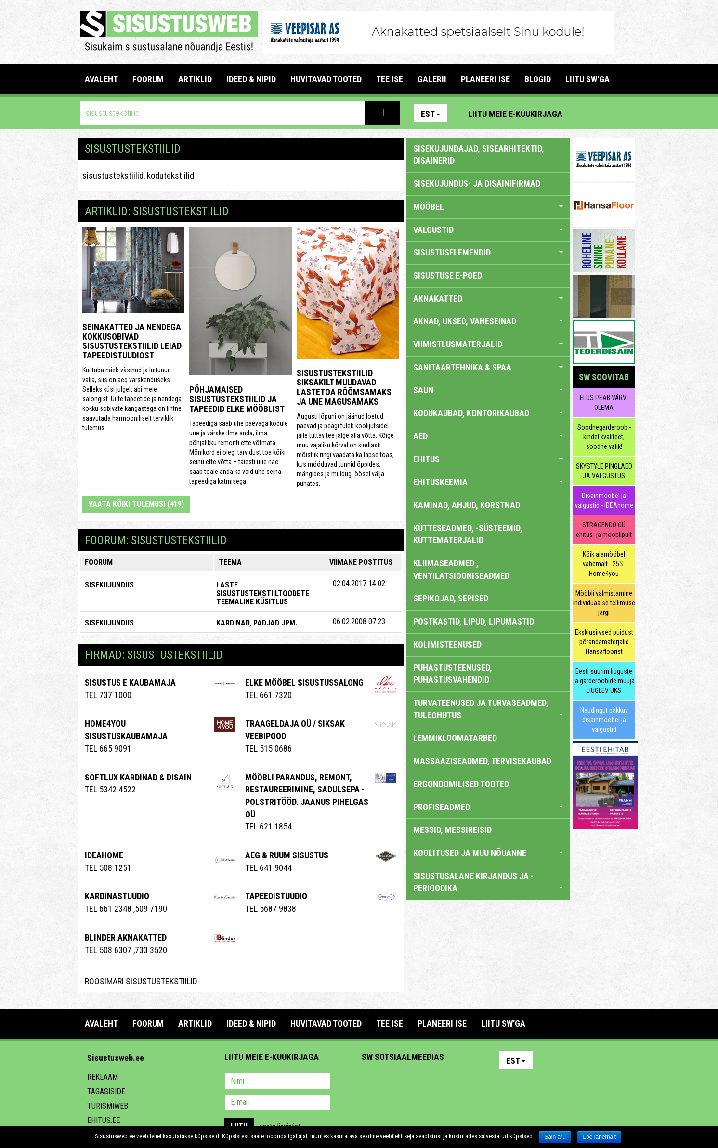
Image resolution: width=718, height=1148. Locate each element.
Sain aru (555, 1137)
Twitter (433, 1082)
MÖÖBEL (488, 207)
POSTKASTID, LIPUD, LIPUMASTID (473, 621)
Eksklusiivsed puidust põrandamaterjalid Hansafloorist (604, 641)
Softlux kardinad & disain (138, 777)
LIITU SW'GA (587, 79)
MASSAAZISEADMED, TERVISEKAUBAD (482, 761)
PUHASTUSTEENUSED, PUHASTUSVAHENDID (452, 674)
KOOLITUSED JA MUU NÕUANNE (488, 853)
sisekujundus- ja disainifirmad (476, 184)
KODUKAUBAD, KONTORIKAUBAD (488, 413)
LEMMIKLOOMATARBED (455, 738)
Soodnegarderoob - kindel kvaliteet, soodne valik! (604, 436)
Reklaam (102, 1077)
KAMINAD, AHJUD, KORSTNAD (466, 505)
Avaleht (101, 79)
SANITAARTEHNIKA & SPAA (488, 367)
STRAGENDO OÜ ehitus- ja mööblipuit (604, 529)
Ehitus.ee (103, 1120)
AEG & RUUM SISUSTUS (286, 855)
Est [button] (430, 114)
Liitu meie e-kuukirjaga (515, 114)
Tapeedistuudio (276, 896)
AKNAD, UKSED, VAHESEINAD (488, 321)
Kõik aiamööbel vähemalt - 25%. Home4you (604, 563)
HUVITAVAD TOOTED (326, 79)
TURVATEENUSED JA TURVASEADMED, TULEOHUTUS (488, 709)
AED (488, 436)
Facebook (605, 113)
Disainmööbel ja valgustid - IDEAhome (604, 500)
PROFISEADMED (488, 807)
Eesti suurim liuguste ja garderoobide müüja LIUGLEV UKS (604, 680)
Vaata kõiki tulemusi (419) (136, 504)
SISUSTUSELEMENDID (488, 252)
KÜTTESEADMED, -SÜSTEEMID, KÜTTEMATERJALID (467, 534)
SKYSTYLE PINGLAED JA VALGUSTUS (604, 471)
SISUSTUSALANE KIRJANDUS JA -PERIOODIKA (488, 882)
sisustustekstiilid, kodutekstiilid (138, 175)
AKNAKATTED (488, 298)
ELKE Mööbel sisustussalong (304, 682)
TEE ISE (389, 79)
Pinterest (584, 113)
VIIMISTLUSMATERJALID (488, 344)
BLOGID (537, 79)
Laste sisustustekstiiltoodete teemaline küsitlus (262, 593)
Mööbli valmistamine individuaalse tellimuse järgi (604, 602)
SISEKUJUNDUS (109, 584)
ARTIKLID (195, 79)
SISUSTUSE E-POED (447, 275)
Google (453, 1082)
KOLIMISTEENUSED (447, 644)
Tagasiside (106, 1091)
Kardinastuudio (117, 896)
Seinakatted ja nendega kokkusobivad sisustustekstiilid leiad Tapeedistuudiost (132, 341)
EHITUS (488, 459)
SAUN (488, 390)
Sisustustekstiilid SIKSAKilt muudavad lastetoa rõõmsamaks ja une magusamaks (344, 387)
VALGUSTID (488, 230)
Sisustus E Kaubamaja (130, 682)
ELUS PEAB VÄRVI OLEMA (604, 402)
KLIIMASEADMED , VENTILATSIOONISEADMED (461, 569)
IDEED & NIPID (251, 79)
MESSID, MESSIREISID (452, 830)
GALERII (432, 79)
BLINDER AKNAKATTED (126, 937)
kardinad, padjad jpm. (256, 622)
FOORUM (148, 79)
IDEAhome (104, 855)
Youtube (625, 113)
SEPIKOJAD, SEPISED (450, 598)
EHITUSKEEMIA (488, 482)
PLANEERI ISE (485, 79)
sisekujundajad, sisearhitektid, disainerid (478, 154)
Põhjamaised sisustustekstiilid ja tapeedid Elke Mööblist (237, 399)
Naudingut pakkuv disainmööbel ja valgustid (604, 719)
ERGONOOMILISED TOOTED (461, 784)
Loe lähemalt (599, 1137)
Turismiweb (107, 1105)
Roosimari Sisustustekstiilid (141, 981)
